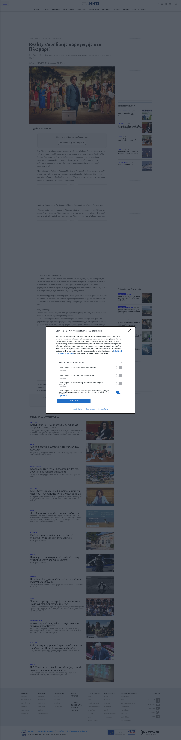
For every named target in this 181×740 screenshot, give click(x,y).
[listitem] (90, 362)
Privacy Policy (103, 409)
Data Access (90, 409)
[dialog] (90, 370)
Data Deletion (77, 409)
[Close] (130, 331)
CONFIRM (73, 401)
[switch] (119, 367)
